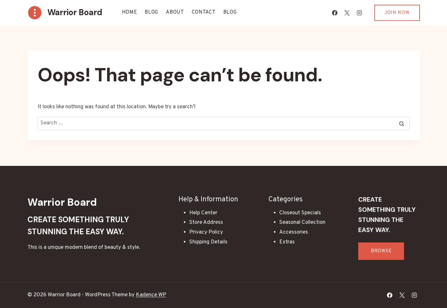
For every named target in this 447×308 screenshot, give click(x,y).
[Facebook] (334, 12)
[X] (347, 12)
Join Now (397, 13)
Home (129, 12)
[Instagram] (359, 12)
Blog (151, 12)
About (175, 12)
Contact (204, 12)
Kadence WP (151, 295)
